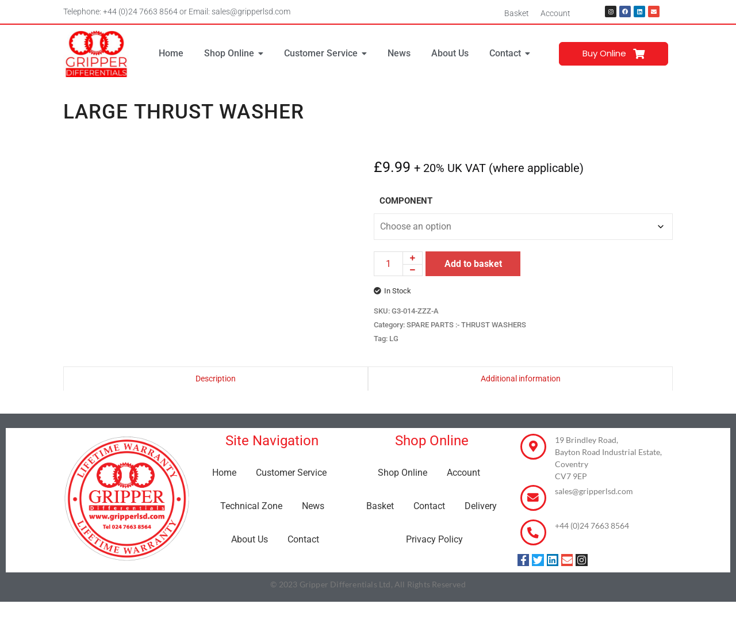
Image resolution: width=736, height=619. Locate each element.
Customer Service (291, 472)
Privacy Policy (434, 539)
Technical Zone (251, 505)
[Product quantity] (388, 263)
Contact (303, 539)
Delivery (481, 505)
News (313, 505)
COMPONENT (405, 201)
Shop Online (402, 472)
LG (393, 338)
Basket (516, 13)
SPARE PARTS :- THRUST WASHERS (466, 324)
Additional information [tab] (521, 378)
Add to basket (473, 263)
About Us (249, 539)
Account (555, 13)
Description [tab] (215, 378)
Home (224, 472)
